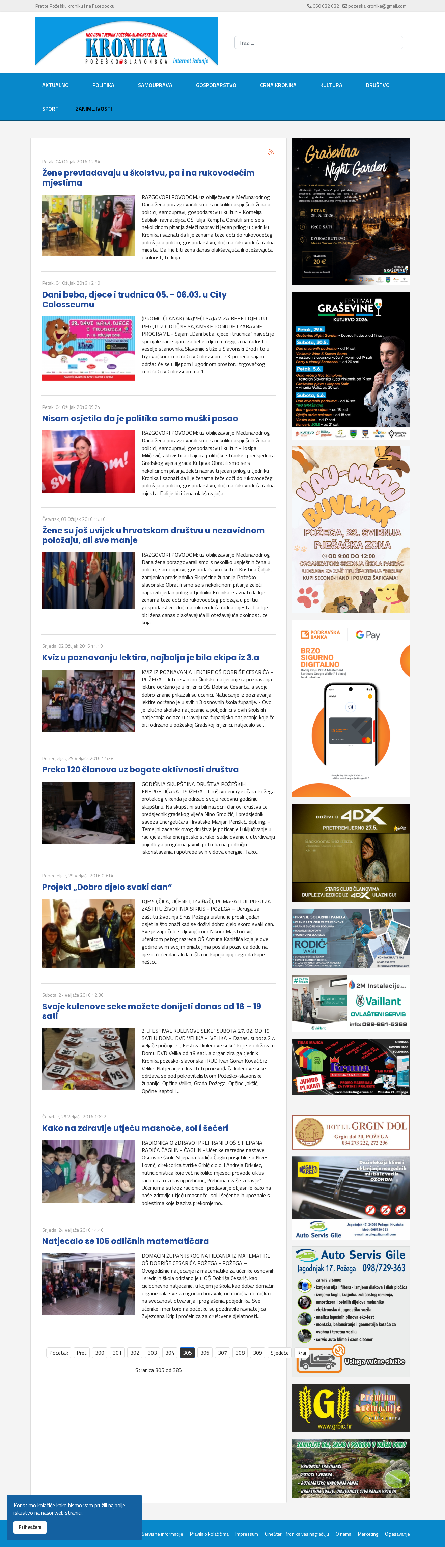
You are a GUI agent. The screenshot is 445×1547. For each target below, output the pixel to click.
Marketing (368, 1533)
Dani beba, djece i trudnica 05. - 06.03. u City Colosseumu (134, 299)
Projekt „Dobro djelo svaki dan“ (107, 887)
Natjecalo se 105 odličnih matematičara (125, 1241)
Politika (103, 85)
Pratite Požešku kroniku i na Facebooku (74, 5)
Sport (50, 109)
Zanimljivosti (94, 109)
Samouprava (155, 85)
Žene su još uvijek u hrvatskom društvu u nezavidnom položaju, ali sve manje (153, 535)
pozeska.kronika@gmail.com (377, 5)
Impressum (246, 1533)
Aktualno (55, 85)
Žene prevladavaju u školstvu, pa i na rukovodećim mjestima (148, 177)
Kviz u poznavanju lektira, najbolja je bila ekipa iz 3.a (150, 657)
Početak (58, 1353)
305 (187, 1353)
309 (257, 1353)
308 (240, 1353)
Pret (82, 1353)
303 (152, 1353)
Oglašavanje (397, 1533)
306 (205, 1353)
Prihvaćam (30, 1527)
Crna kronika (278, 85)
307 (222, 1353)
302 (134, 1353)
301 (117, 1353)
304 (169, 1353)
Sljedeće (280, 1353)
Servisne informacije (162, 1533)
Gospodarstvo (216, 85)
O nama (343, 1533)
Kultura (331, 85)
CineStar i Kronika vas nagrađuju (297, 1533)
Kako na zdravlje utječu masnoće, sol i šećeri (135, 1128)
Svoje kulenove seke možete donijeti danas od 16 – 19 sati (151, 1011)
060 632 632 (326, 5)
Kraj (301, 1353)
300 (99, 1353)
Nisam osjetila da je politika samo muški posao (140, 418)
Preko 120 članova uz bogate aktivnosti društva (140, 769)
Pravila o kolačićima (209, 1533)
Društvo (378, 85)
